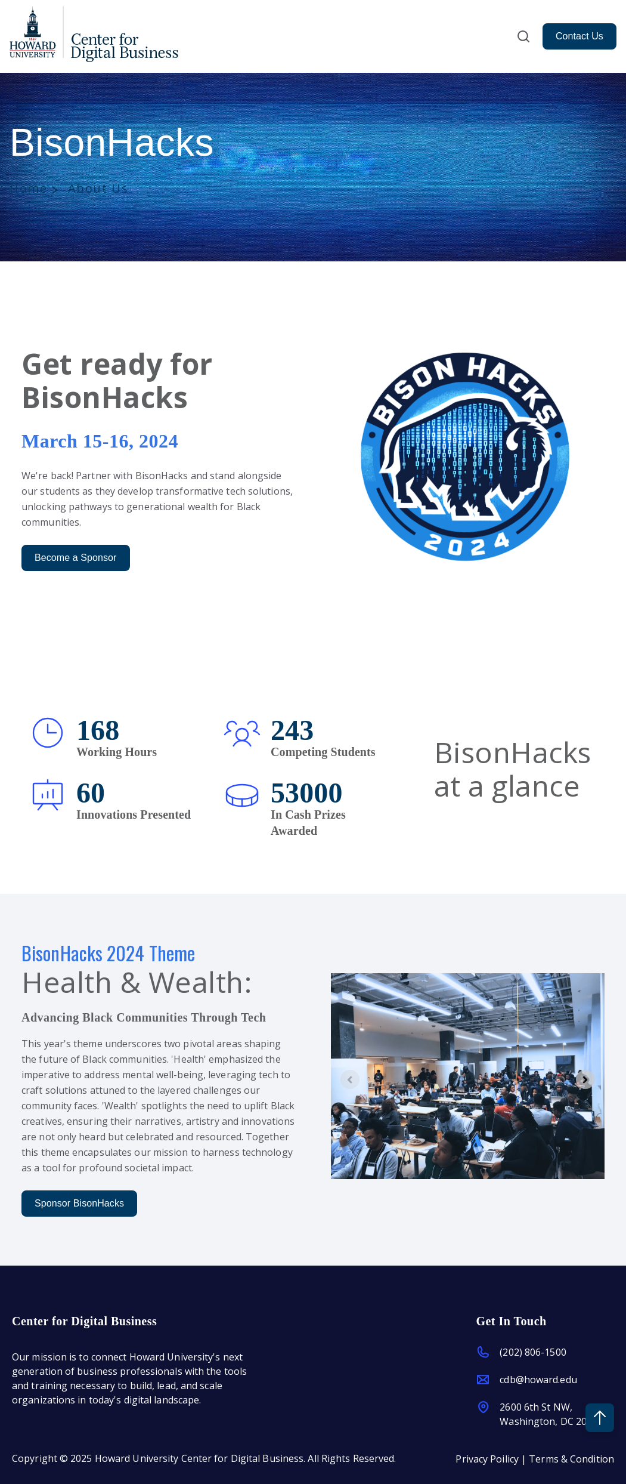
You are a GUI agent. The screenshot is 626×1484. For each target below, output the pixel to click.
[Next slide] (585, 1079)
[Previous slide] (350, 1079)
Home (28, 188)
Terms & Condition (571, 1457)
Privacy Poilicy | (492, 1457)
